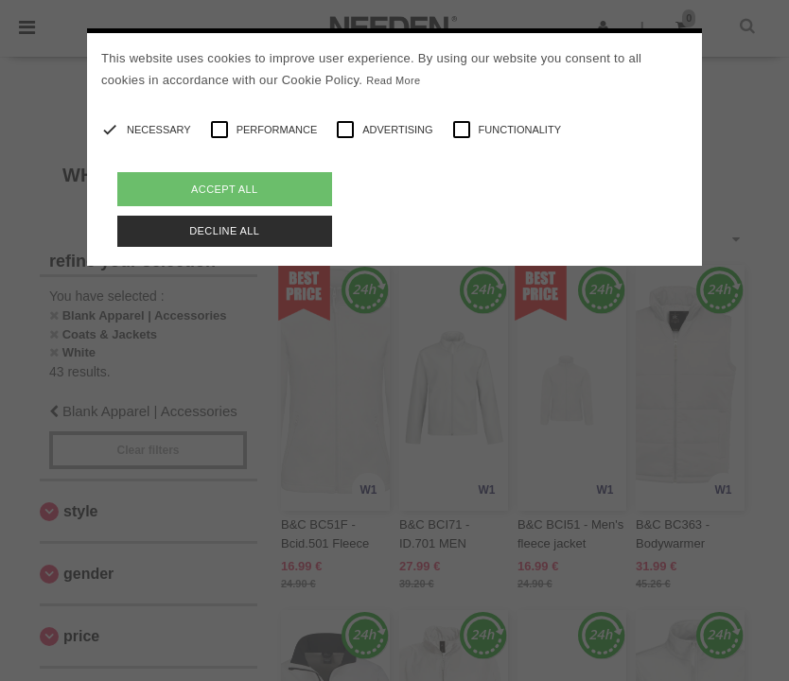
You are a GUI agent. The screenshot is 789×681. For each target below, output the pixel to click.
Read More (393, 80)
